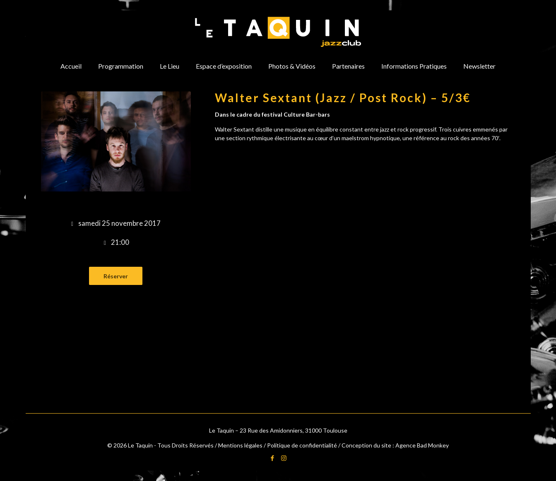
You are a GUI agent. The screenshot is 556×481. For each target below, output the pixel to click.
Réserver (115, 276)
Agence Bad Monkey (422, 445)
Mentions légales (240, 445)
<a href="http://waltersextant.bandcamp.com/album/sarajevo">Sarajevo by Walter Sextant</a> (365, 173)
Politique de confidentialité (302, 445)
